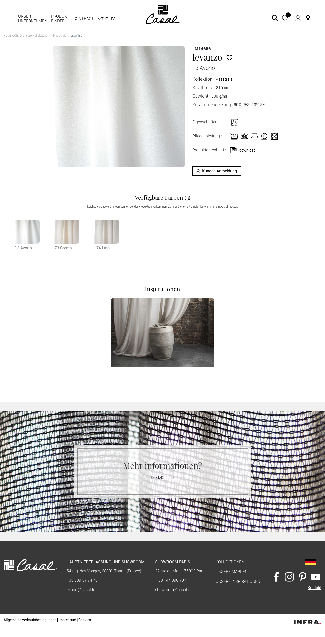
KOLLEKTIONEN (230, 562)
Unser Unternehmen (32, 18)
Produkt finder (60, 18)
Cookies (84, 620)
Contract (83, 18)
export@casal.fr (80, 589)
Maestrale (59, 35)
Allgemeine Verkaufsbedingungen (30, 620)
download (242, 150)
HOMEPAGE (11, 35)
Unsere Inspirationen (238, 581)
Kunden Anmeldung (216, 171)
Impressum (67, 620)
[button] (285, 18)
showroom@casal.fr (173, 589)
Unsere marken (232, 571)
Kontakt (162, 477)
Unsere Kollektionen (36, 35)
